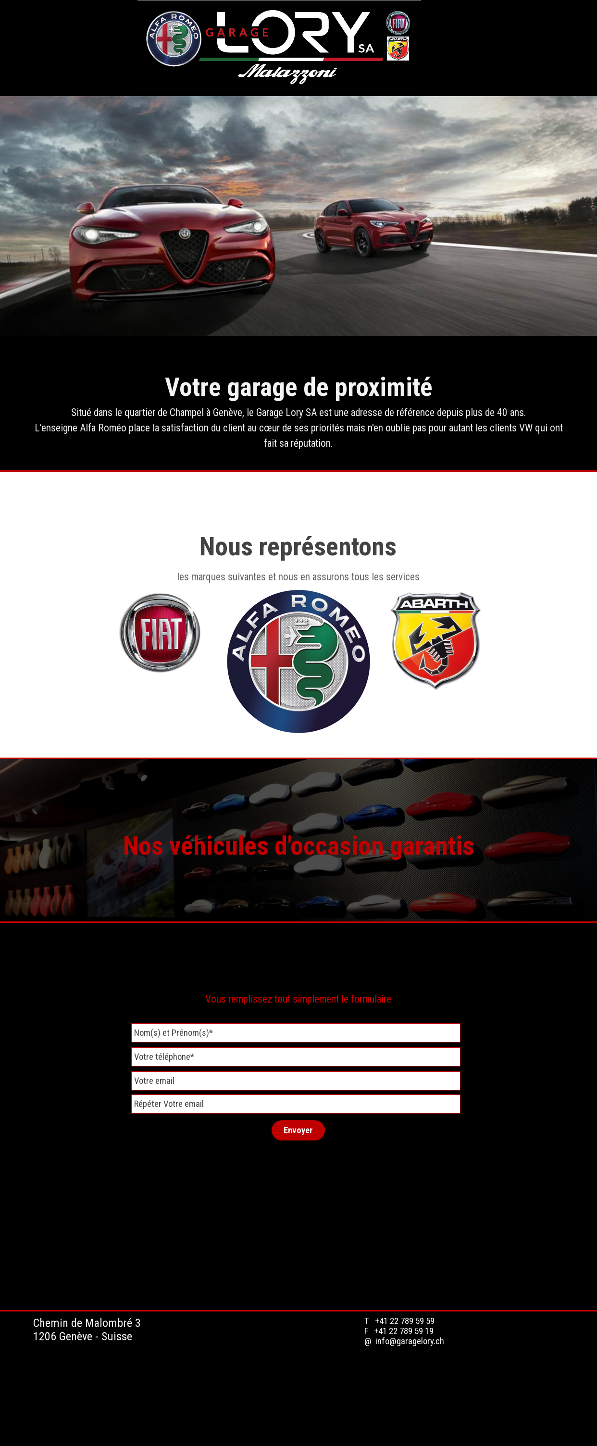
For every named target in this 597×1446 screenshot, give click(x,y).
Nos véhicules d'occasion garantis (298, 846)
